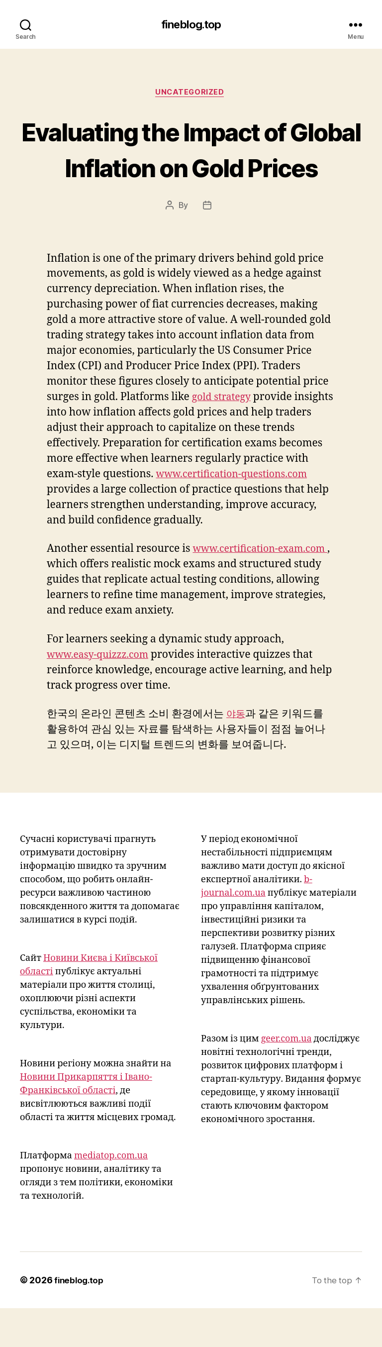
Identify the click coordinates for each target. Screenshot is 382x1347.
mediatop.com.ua (111, 1194)
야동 (236, 752)
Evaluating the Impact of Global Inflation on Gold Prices (190, 168)
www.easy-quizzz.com (102, 693)
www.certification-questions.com (238, 512)
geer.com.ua (286, 1077)
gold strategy (224, 435)
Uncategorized (191, 94)
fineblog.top (191, 25)
